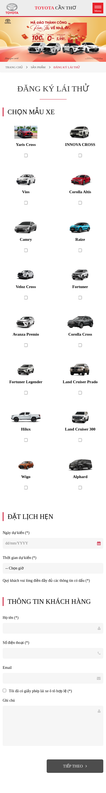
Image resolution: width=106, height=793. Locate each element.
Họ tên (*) (11, 618)
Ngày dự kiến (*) (16, 533)
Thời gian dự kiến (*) (19, 558)
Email (7, 668)
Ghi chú (9, 700)
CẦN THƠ (55, 7)
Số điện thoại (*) (16, 643)
